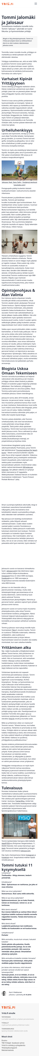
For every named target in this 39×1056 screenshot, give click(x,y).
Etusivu (4, 1040)
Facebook (5, 578)
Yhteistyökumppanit (9, 1048)
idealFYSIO (6, 843)
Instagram (6, 576)
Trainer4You (20, 801)
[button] (35, 3)
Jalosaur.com (11, 571)
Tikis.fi (14, 630)
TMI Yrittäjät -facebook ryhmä (13, 1043)
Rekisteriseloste (8, 1050)
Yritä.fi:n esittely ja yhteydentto (13, 1045)
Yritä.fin (12, 719)
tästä (3, 848)
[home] (7, 3)
